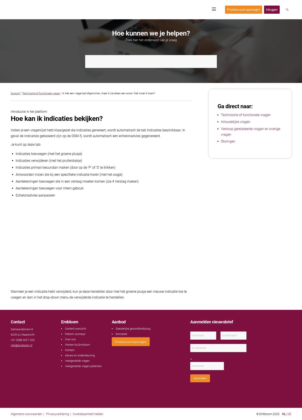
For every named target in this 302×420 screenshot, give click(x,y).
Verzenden (200, 378)
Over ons (70, 339)
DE (289, 414)
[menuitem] (215, 9)
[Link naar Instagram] (26, 353)
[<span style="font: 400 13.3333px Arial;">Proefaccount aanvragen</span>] (131, 341)
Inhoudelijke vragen (235, 122)
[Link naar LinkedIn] (21, 353)
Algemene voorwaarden (26, 414)
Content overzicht (75, 328)
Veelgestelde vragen (77, 360)
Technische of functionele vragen (41, 93)
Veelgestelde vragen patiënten (83, 366)
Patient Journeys (75, 334)
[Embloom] (39, 9)
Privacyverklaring (57, 414)
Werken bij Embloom (77, 344)
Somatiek (121, 334)
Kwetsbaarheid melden (88, 414)
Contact (69, 350)
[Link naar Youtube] (17, 353)
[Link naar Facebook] (13, 353)
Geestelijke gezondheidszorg (133, 328)
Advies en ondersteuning (80, 355)
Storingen (228, 141)
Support (15, 93)
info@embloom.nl (21, 345)
